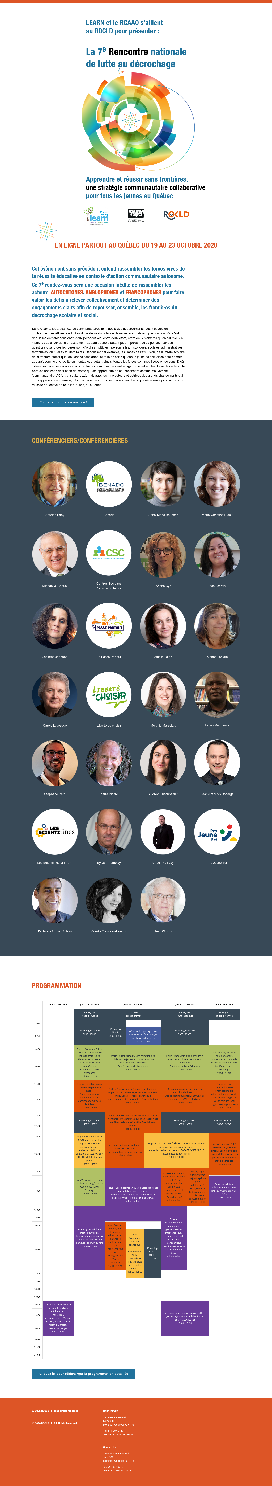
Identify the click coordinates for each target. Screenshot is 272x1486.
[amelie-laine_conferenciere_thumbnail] (163, 599)
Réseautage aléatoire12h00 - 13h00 (89, 1122)
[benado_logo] (109, 457)
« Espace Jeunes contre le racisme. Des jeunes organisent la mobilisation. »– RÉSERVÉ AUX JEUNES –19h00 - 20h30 (184, 1318)
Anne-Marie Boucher (163, 515)
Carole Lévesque (55, 725)
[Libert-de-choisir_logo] (109, 667)
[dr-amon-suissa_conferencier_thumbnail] (55, 873)
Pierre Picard (109, 794)
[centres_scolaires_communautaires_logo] (109, 525)
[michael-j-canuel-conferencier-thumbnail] (55, 528)
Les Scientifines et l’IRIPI (54, 863)
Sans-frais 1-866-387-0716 (118, 1434)
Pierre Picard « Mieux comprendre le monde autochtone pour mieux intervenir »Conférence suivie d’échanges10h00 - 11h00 (184, 1062)
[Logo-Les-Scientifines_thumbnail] (55, 805)
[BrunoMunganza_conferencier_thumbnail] (217, 667)
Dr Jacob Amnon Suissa (55, 931)
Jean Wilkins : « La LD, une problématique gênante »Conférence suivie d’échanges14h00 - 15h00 (89, 1186)
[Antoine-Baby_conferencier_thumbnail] (55, 457)
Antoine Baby (54, 515)
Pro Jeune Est (217, 863)
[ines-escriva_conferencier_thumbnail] (217, 528)
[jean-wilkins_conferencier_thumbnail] (163, 873)
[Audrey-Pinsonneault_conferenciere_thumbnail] (163, 736)
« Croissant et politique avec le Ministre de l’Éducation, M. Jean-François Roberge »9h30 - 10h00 (143, 1036)
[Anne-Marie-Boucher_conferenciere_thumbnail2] (163, 457)
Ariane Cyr (163, 586)
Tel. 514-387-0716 (113, 1466)
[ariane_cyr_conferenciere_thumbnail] (163, 528)
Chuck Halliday (163, 863)
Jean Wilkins (163, 931)
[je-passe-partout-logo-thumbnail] (109, 599)
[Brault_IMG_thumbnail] (217, 457)
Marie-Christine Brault (217, 515)
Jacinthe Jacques (54, 657)
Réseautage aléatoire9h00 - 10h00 (89, 1032)
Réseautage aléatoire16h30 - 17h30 (153, 1253)
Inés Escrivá (217, 586)
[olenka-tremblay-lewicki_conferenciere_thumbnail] (109, 873)
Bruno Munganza (217, 725)
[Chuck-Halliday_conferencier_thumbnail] (163, 805)
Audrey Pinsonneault (163, 794)
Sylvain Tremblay (109, 863)
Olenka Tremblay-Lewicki (109, 931)
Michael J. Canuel (54, 586)
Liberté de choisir (109, 725)
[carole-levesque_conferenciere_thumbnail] (55, 667)
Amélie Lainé (163, 657)
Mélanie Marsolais (163, 725)
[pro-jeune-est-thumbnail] (217, 805)
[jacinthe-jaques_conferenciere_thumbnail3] (55, 599)
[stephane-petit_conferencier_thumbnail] (55, 736)
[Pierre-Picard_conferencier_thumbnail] (109, 736)
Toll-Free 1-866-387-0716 (117, 1470)
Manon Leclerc (217, 657)
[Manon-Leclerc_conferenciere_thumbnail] (217, 599)
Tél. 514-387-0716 (113, 1430)
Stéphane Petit (54, 794)
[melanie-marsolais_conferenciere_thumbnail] (163, 667)
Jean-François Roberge (217, 794)
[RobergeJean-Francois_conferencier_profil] (217, 736)
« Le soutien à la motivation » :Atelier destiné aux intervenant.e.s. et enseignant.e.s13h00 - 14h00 (125, 1150)
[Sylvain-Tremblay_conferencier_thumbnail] (109, 805)
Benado (109, 515)
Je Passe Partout (109, 657)
